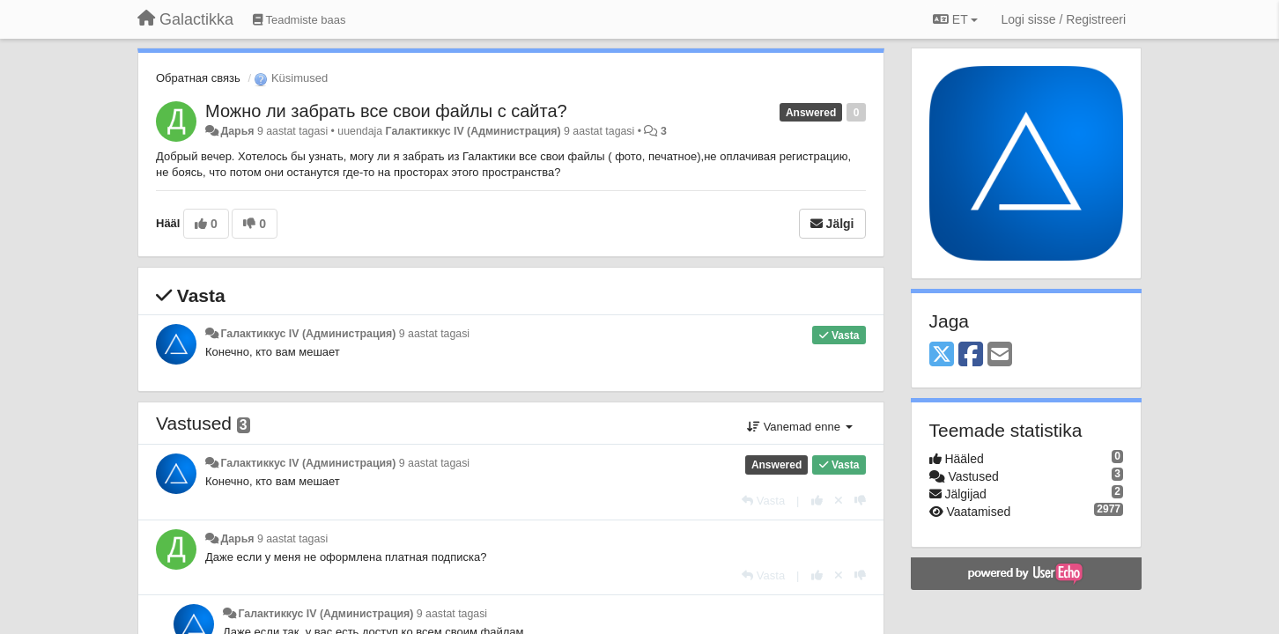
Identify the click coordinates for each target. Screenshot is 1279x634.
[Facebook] (970, 355)
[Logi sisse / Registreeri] (1063, 19)
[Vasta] (763, 500)
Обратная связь (198, 78)
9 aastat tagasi (434, 334)
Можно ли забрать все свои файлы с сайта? (386, 111)
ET (955, 19)
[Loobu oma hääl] (838, 500)
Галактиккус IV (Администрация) (473, 131)
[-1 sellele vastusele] (860, 500)
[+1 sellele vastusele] (817, 500)
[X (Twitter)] (941, 355)
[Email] (999, 355)
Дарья (237, 131)
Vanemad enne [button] (799, 426)
